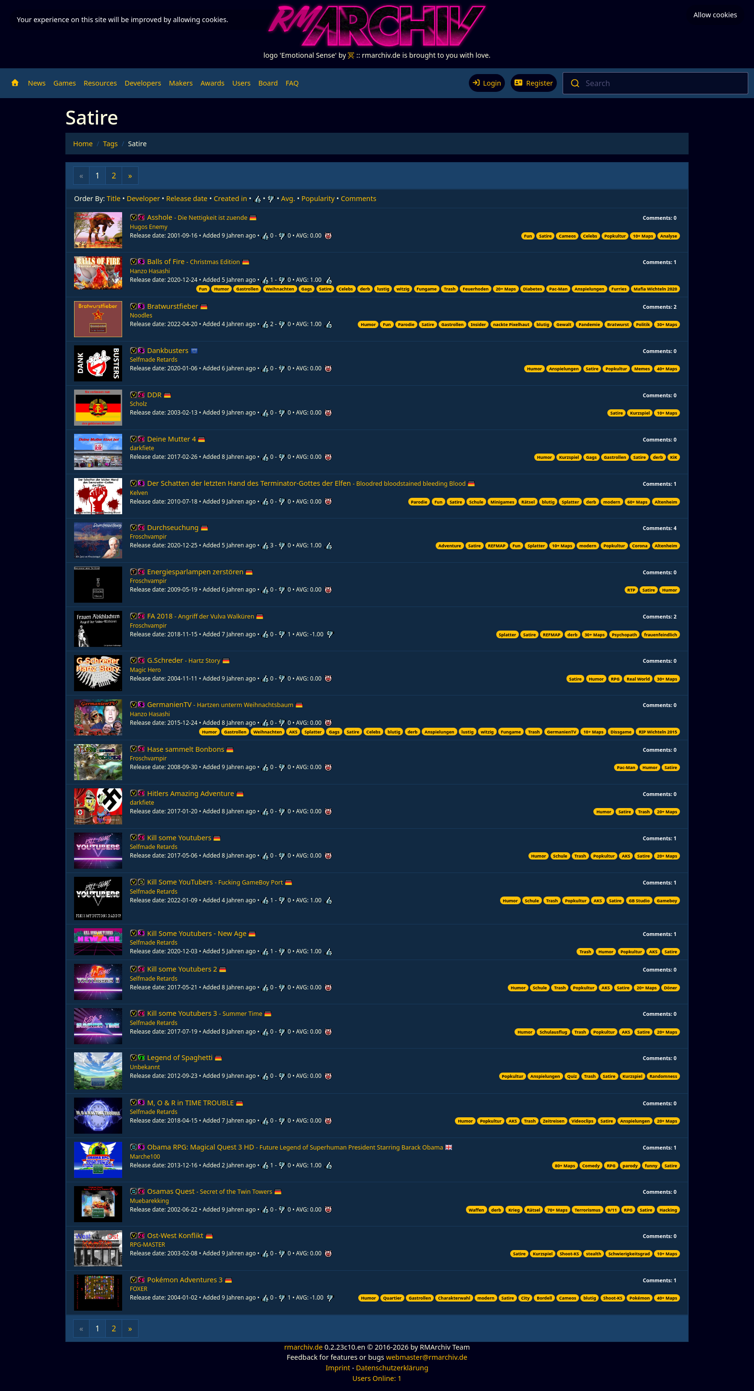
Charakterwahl (454, 1298)
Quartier (392, 1298)
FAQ (292, 83)
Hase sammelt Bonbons (190, 749)
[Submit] (574, 83)
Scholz (138, 404)
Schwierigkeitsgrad (629, 1254)
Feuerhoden (476, 289)
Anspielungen (589, 289)
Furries (619, 289)
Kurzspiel (640, 413)
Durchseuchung (177, 527)
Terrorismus (588, 1210)
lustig (383, 289)
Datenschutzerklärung (392, 1367)
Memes (642, 369)
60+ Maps (638, 502)
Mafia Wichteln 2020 (655, 289)
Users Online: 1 (377, 1378)
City (525, 1298)
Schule (476, 502)
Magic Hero (145, 670)
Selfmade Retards (153, 359)
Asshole (202, 217)
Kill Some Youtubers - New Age (201, 933)
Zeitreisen (554, 1121)
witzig (402, 289)
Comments (359, 198)
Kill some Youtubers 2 (186, 969)
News (37, 83)
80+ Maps (565, 1166)
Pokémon (639, 1298)
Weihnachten (279, 289)
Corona (639, 546)
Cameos (567, 236)
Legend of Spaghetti (184, 1057)
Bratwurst (618, 324)
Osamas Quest (214, 1191)
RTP (632, 590)
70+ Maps (557, 1210)
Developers (143, 83)
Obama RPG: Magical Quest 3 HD (299, 1146)
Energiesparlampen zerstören (200, 571)
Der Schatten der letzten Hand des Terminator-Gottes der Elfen (311, 483)
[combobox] (655, 83)
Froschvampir (148, 536)
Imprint (338, 1367)
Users (241, 83)
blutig (543, 324)
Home (83, 143)
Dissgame (621, 732)
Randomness (664, 1076)
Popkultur (615, 236)
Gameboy (667, 901)
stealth (594, 1254)
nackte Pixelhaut (511, 324)
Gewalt (563, 324)
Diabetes (532, 289)
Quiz (572, 1076)
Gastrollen (247, 289)
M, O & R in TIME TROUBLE (195, 1102)
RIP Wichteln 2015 (658, 732)
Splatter (570, 502)
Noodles (141, 315)
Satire (545, 236)
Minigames (502, 502)
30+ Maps (667, 324)
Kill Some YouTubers (219, 881)
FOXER (139, 1289)
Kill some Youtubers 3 (209, 1013)
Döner (670, 988)
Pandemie (589, 324)
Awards (213, 83)
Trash (449, 289)
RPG (615, 679)
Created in (230, 198)
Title (114, 198)
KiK (674, 457)
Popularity (318, 198)
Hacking (668, 1210)
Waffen (476, 1210)
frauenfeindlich (660, 635)
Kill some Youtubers (184, 837)
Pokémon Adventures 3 (189, 1279)
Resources (100, 83)
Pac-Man (558, 289)
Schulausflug (553, 1032)
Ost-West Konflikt (180, 1235)
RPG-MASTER (147, 1244)
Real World (638, 679)
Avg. (288, 198)
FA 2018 (205, 615)
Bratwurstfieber (177, 306)
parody (630, 1166)
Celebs (590, 236)
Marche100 (145, 1156)
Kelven (139, 493)
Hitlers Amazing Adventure (195, 793)
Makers (181, 83)
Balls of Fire (198, 261)
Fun (528, 236)
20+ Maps (506, 289)
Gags (307, 289)
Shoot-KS (569, 1254)
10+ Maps (643, 236)
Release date (187, 198)
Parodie (406, 324)
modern (611, 502)
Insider (478, 324)
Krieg (514, 1210)
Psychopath (624, 635)
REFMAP (496, 546)
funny (651, 1166)
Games (64, 83)
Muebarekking (149, 1201)
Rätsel (528, 502)
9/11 (612, 1210)
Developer (143, 198)
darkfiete (142, 448)
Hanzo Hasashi (150, 271)
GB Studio (639, 901)
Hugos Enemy (148, 227)
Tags (110, 143)
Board (268, 83)
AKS (293, 732)
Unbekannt (145, 1067)
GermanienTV (225, 704)
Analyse (668, 236)
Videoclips (582, 1121)
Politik (643, 324)
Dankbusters (172, 350)
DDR (159, 394)
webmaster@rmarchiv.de (426, 1357)
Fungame (426, 289)
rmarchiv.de (303, 1347)
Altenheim (665, 502)
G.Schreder (188, 660)
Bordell (544, 1298)
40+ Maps (667, 369)
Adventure (450, 546)
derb (365, 289)
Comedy (591, 1166)
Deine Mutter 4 (176, 438)
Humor (221, 289)
